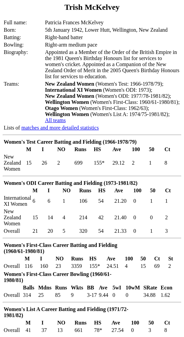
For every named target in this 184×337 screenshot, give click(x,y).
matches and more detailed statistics (60, 128)
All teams (55, 120)
